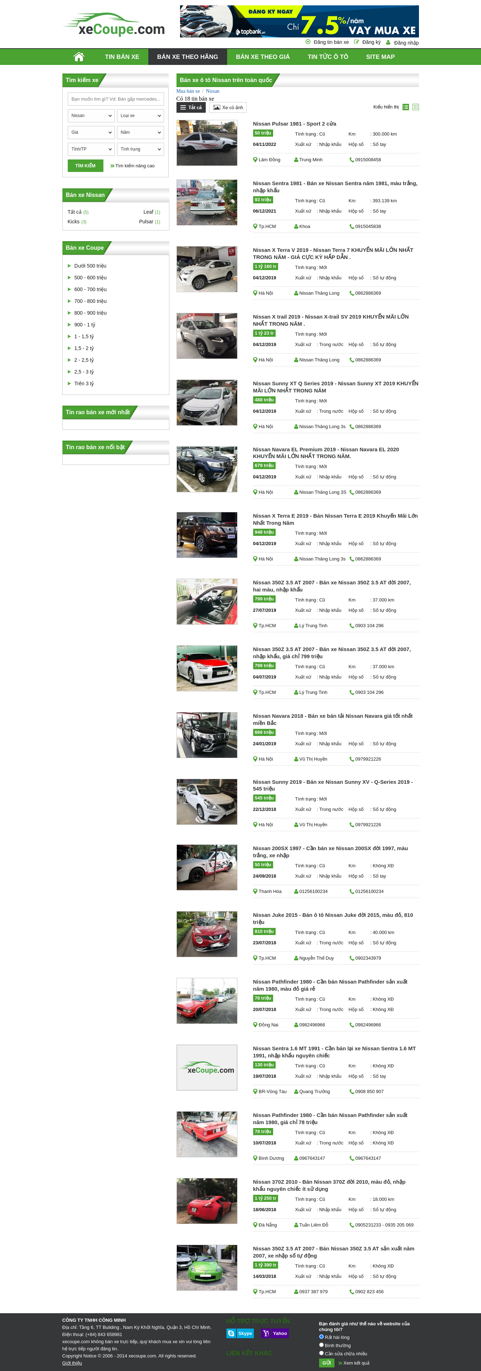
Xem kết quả (356, 1363)
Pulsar (146, 221)
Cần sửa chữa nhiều (343, 1353)
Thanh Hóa (270, 891)
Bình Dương (271, 1158)
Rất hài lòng (334, 1337)
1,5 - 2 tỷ (84, 348)
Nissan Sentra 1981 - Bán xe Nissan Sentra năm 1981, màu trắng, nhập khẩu (335, 186)
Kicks (74, 221)
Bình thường (335, 1345)
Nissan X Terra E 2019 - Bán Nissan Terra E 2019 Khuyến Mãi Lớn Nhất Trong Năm (335, 519)
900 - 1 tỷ (85, 324)
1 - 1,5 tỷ (84, 336)
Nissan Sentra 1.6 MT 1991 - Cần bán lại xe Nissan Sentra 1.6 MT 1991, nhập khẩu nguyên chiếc (334, 1051)
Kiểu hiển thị (386, 107)
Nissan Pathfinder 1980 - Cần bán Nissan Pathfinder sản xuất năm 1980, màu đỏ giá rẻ (330, 985)
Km (352, 134)
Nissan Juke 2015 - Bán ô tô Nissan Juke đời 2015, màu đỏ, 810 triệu (333, 918)
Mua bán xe (188, 91)
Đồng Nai (268, 1024)
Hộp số (356, 144)
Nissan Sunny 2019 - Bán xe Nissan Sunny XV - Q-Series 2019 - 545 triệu (333, 785)
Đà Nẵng (268, 1225)
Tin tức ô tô (328, 57)
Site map (380, 57)
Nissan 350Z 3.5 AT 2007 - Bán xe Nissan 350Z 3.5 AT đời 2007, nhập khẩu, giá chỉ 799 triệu (332, 652)
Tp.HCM (267, 226)
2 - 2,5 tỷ (84, 360)
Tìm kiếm (85, 165)
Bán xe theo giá (263, 57)
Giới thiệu (72, 1363)
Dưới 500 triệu (91, 266)
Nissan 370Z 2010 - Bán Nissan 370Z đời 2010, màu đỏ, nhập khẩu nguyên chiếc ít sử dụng (329, 1185)
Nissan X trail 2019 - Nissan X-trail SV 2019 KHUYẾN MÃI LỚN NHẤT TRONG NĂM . (331, 320)
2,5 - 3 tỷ (84, 372)
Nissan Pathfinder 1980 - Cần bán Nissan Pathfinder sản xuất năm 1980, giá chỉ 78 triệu (330, 1118)
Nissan (212, 91)
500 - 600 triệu (91, 277)
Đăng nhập (406, 43)
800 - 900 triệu (91, 313)
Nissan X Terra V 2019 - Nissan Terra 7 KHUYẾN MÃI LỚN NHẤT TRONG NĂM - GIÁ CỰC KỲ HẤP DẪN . (333, 253)
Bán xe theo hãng (187, 57)
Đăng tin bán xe (331, 42)
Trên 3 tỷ (84, 383)
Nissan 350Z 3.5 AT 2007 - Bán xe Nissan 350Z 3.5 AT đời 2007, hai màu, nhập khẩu (332, 586)
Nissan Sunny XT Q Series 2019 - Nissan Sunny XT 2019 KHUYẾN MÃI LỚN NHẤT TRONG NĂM (336, 386)
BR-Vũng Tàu (273, 1091)
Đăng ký (371, 42)
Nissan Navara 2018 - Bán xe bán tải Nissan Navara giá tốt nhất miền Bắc (333, 719)
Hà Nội (266, 293)
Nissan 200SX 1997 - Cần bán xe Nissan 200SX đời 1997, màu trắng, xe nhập (330, 851)
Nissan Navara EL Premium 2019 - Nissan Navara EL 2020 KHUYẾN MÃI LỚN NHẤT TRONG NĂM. (326, 452)
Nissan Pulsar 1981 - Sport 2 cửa (295, 124)
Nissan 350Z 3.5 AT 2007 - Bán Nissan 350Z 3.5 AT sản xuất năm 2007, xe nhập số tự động (334, 1252)
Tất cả (75, 212)
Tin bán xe (122, 57)
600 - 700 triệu (91, 289)
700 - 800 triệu (91, 301)
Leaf (148, 212)
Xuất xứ (303, 144)
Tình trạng (305, 134)
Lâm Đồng (270, 159)
